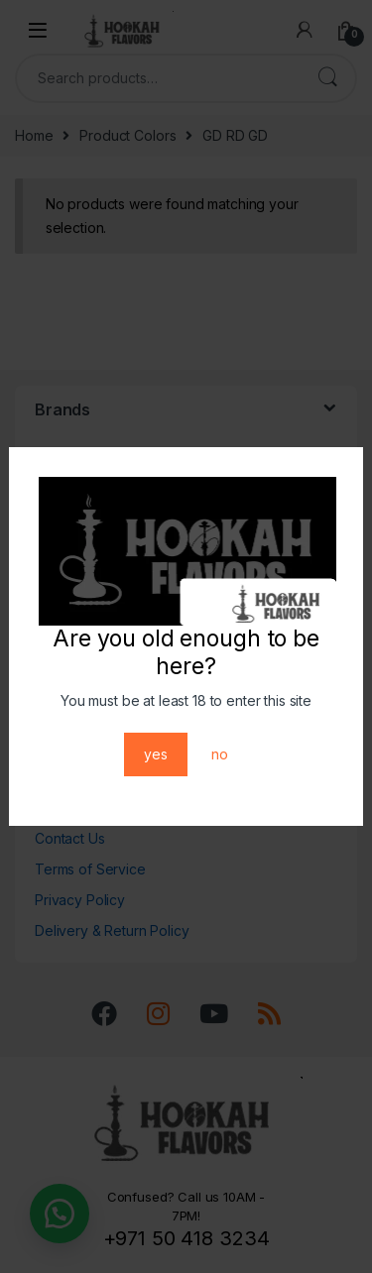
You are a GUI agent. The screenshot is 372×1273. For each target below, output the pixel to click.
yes (156, 754)
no (219, 754)
